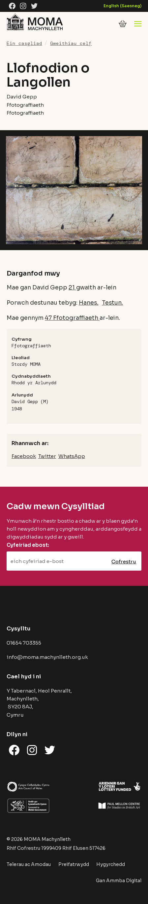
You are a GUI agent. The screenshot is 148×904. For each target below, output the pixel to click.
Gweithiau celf (71, 43)
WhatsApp (71, 456)
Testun (112, 302)
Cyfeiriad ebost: (28, 545)
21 (72, 287)
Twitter (47, 456)
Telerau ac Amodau (29, 864)
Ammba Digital (123, 881)
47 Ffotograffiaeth (72, 317)
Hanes (88, 302)
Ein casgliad (24, 43)
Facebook (24, 456)
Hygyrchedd (110, 864)
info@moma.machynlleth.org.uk (47, 657)
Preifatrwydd (73, 864)
